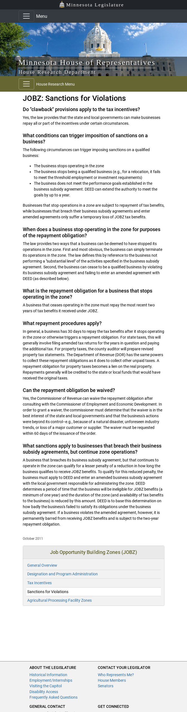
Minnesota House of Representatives (87, 62)
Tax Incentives (39, 583)
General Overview (42, 565)
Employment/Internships (50, 680)
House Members (112, 680)
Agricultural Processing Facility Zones (59, 600)
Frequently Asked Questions (53, 697)
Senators (105, 686)
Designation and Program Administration (62, 574)
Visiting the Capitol (45, 686)
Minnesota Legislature (91, 4)
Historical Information (48, 675)
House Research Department (57, 72)
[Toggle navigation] (26, 16)
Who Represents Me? (116, 675)
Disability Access (43, 691)
